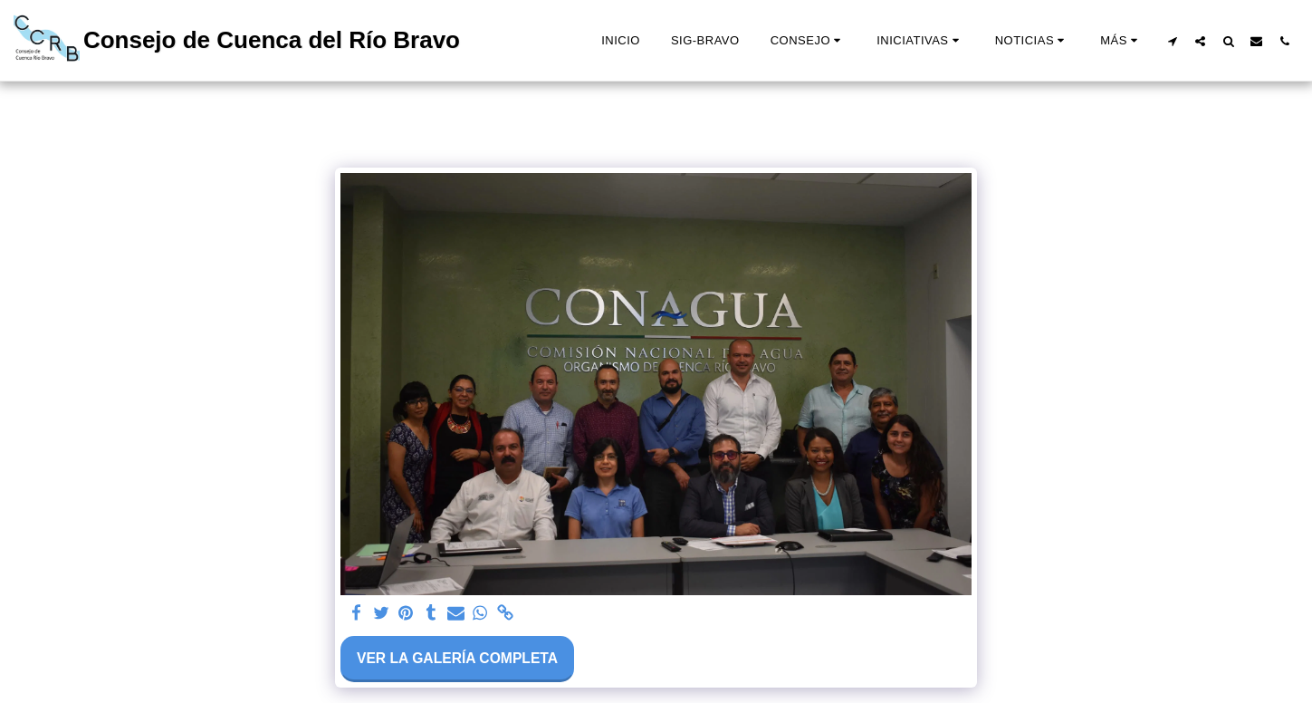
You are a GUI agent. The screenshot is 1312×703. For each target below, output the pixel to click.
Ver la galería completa (457, 658)
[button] (808, 40)
